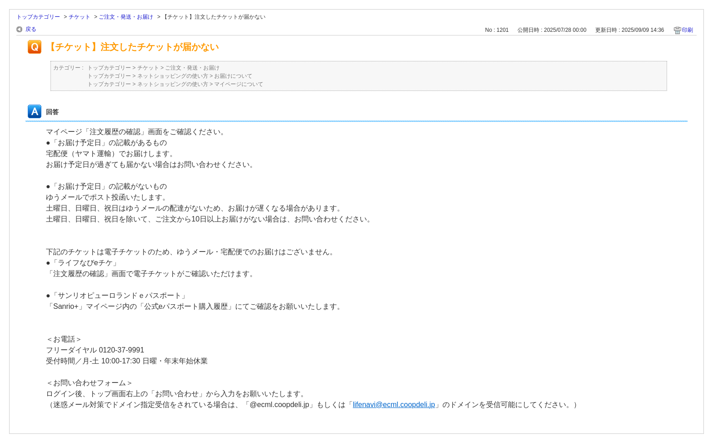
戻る (30, 29)
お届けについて (233, 76)
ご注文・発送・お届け (126, 17)
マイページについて (238, 84)
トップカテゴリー (38, 17)
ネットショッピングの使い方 (172, 76)
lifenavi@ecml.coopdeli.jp (394, 404)
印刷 (687, 30)
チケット (79, 17)
